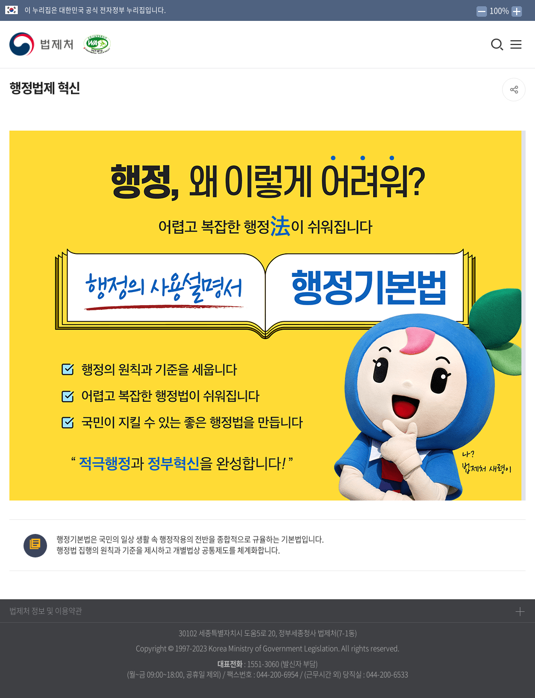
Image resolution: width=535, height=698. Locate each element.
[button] (41, 44)
